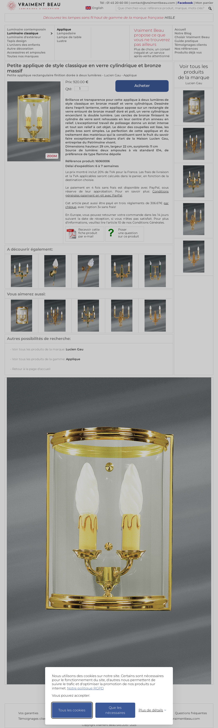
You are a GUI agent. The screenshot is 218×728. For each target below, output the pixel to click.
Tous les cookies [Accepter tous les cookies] (71, 710)
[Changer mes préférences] (150, 710)
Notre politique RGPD (85, 688)
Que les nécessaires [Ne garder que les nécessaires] (115, 710)
